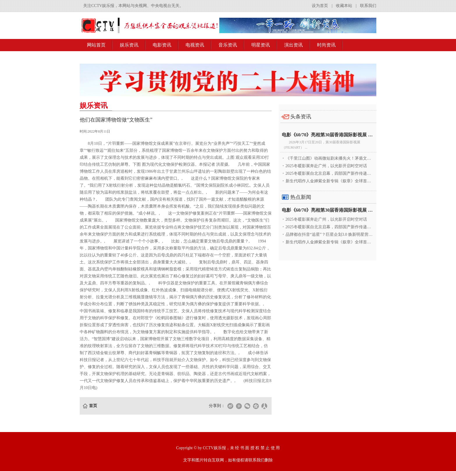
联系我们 (368, 5)
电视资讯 (195, 44)
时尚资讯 (326, 44)
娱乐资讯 (129, 44)
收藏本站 (344, 5)
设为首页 (320, 5)
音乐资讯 (227, 44)
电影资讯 (162, 44)
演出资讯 (293, 44)
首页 (93, 406)
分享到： (217, 406)
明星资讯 (260, 44)
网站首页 (96, 44)
